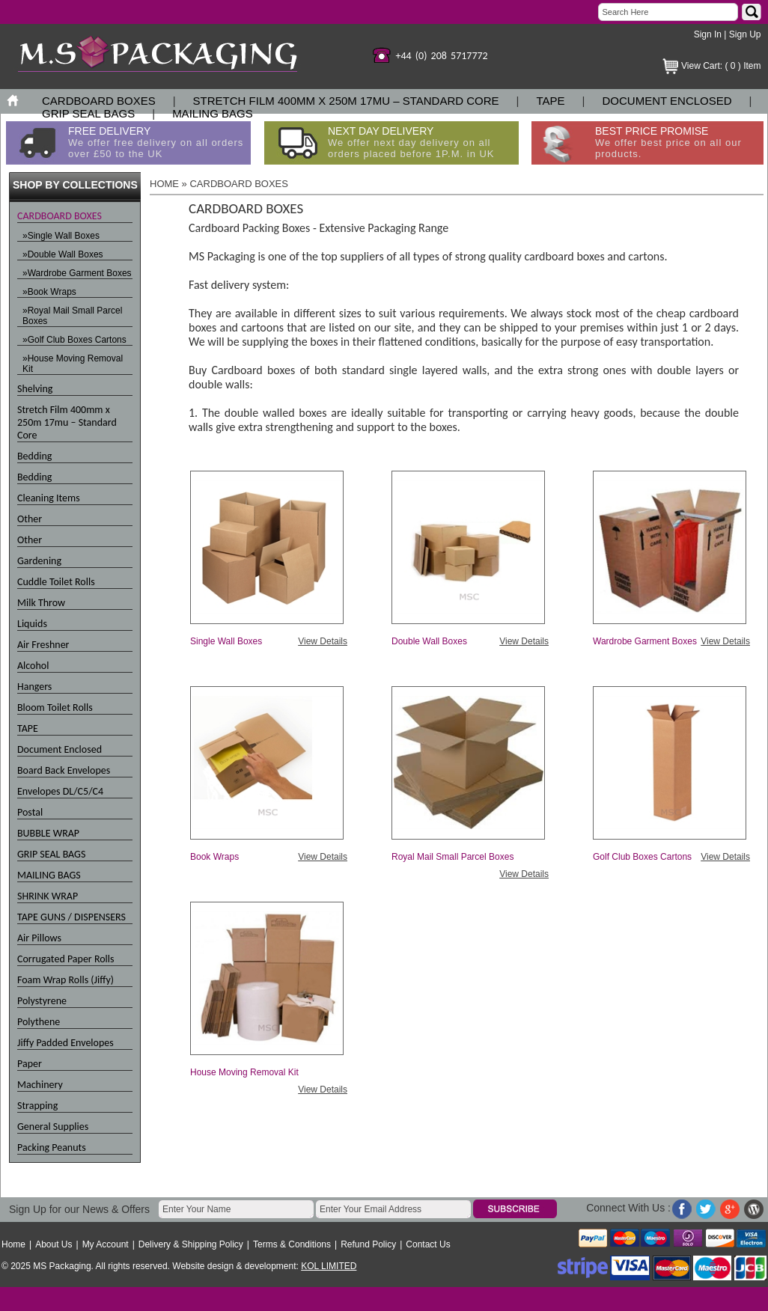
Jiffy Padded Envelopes (65, 1042)
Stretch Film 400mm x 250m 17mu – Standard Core (346, 100)
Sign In (708, 34)
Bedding (34, 456)
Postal (30, 812)
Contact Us (428, 1244)
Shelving (34, 388)
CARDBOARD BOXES (99, 100)
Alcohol (33, 665)
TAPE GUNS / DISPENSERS (71, 917)
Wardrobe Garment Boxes (645, 641)
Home (13, 1244)
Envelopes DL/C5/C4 (60, 791)
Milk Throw (41, 602)
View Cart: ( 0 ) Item (721, 66)
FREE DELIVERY (155, 142)
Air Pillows (39, 938)
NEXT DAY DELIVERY (411, 142)
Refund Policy (368, 1244)
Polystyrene (42, 1000)
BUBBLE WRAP (48, 833)
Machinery (40, 1084)
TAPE (551, 100)
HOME (164, 183)
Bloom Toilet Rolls (55, 707)
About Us (53, 1244)
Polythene (38, 1021)
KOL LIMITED (328, 1266)
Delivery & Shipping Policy (190, 1244)
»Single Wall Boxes (61, 235)
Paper (29, 1063)
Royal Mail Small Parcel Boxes (452, 857)
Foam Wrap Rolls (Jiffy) (65, 980)
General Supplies (52, 1126)
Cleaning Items (48, 498)
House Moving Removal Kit (244, 1072)
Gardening (39, 560)
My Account (105, 1244)
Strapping (37, 1105)
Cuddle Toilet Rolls (56, 581)
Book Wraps (214, 857)
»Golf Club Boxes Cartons (74, 339)
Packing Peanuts (51, 1147)
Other (29, 519)
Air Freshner (43, 644)
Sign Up (745, 34)
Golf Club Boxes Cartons (642, 857)
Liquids (32, 623)
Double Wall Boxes (429, 641)
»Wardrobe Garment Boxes (77, 273)
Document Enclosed (666, 100)
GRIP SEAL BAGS (88, 113)
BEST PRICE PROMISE (668, 142)
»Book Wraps (49, 292)
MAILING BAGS (212, 113)
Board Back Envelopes (63, 770)
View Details (322, 641)
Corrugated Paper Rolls (66, 959)
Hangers (34, 686)
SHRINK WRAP (47, 896)
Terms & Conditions (292, 1244)
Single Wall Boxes (226, 641)
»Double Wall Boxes (62, 254)
